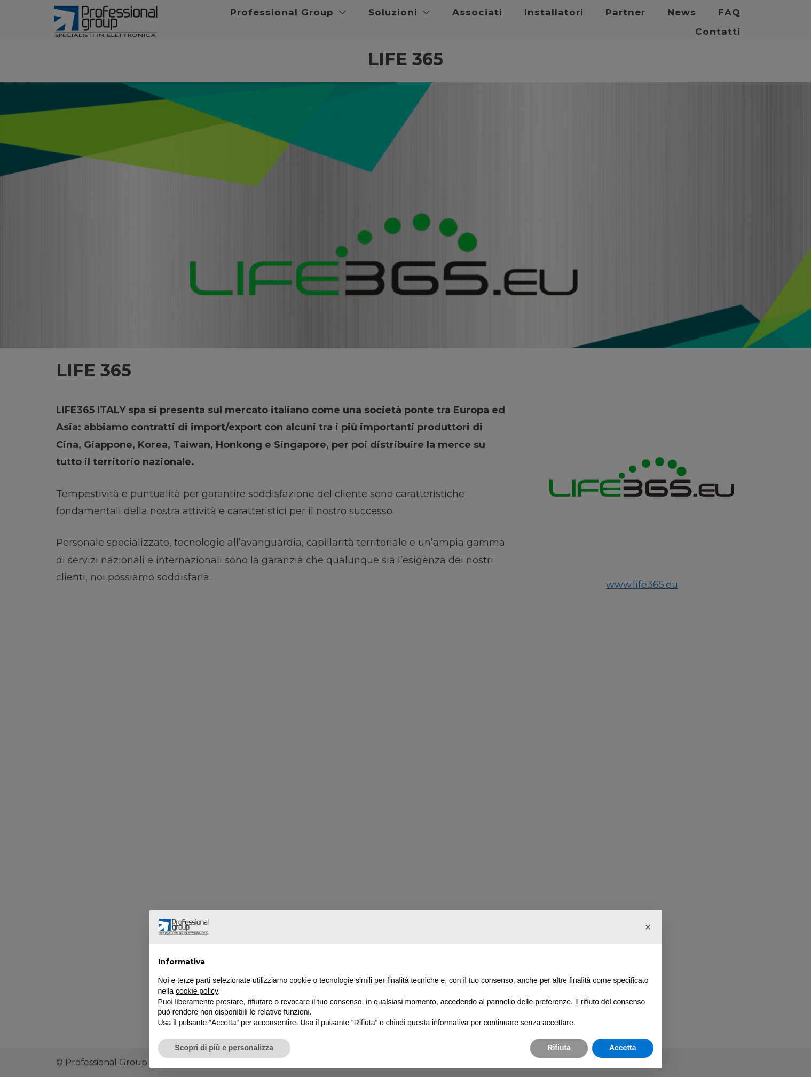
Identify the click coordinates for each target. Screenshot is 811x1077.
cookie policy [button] (197, 991)
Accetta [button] (622, 1047)
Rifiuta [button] (559, 1047)
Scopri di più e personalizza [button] (224, 1047)
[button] (648, 927)
